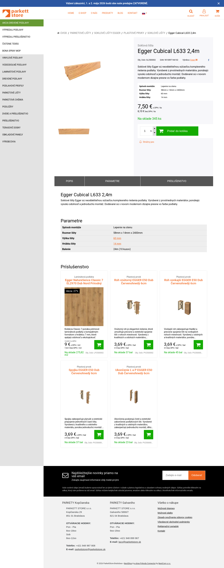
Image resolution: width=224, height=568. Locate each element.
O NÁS (94, 13)
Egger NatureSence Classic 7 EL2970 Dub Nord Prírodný (84, 280)
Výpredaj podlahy (12, 30)
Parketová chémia (12, 99)
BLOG (120, 13)
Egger (193, 60)
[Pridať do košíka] (99, 344)
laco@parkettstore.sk (130, 542)
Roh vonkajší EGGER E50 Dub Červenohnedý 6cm (183, 280)
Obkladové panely (12, 134)
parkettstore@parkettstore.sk (90, 549)
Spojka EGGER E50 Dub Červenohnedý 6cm (84, 370)
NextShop (128, 563)
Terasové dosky (11, 127)
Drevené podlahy (12, 78)
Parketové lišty (11, 92)
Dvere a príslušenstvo (15, 113)
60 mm (117, 238)
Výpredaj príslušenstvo (16, 37)
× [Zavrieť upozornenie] (218, 3)
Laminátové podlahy (14, 71)
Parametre (112, 181)
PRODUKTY (107, 13)
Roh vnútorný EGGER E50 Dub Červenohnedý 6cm (134, 280)
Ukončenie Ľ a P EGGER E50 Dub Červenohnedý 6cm (134, 370)
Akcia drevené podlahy (15, 23)
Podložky (7, 106)
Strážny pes (146, 142)
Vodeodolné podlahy (14, 65)
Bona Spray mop (11, 51)
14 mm (117, 243)
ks (151, 131)
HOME (71, 13)
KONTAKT (132, 13)
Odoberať (196, 475)
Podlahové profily (13, 85)
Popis (69, 181)
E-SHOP (82, 13)
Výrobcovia (9, 141)
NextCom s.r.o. (165, 563)
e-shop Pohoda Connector (145, 563)
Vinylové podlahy (12, 58)
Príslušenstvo (10, 120)
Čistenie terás (10, 44)
